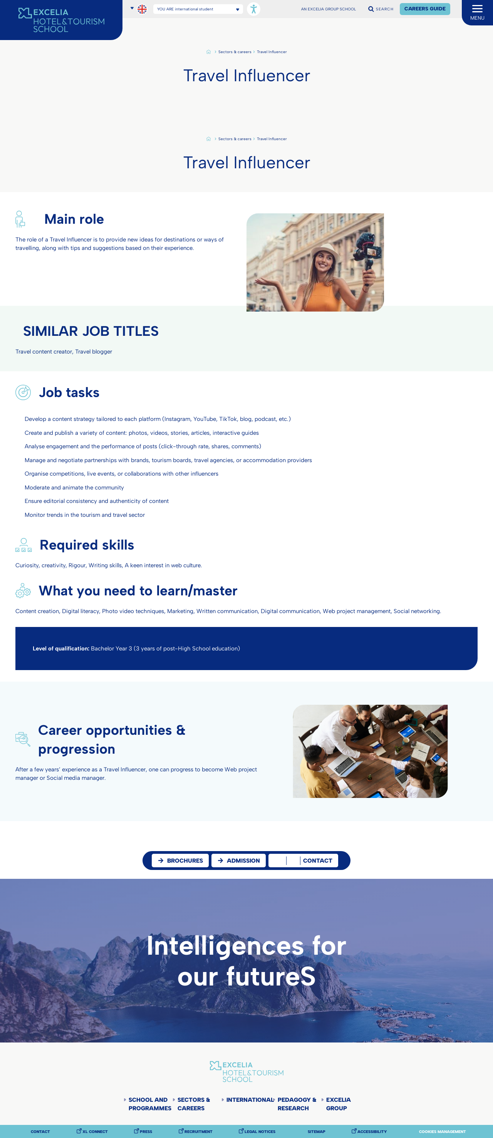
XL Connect (95, 1132)
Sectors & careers (235, 52)
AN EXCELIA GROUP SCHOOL (328, 9)
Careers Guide (425, 9)
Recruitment (198, 1132)
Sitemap (316, 1132)
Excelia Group (338, 1104)
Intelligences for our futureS (246, 961)
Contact (40, 1132)
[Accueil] (61, 20)
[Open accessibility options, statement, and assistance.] (253, 9)
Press (146, 1132)
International (249, 1099)
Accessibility (372, 1132)
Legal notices (260, 1132)
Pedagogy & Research (297, 1104)
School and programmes (150, 1104)
